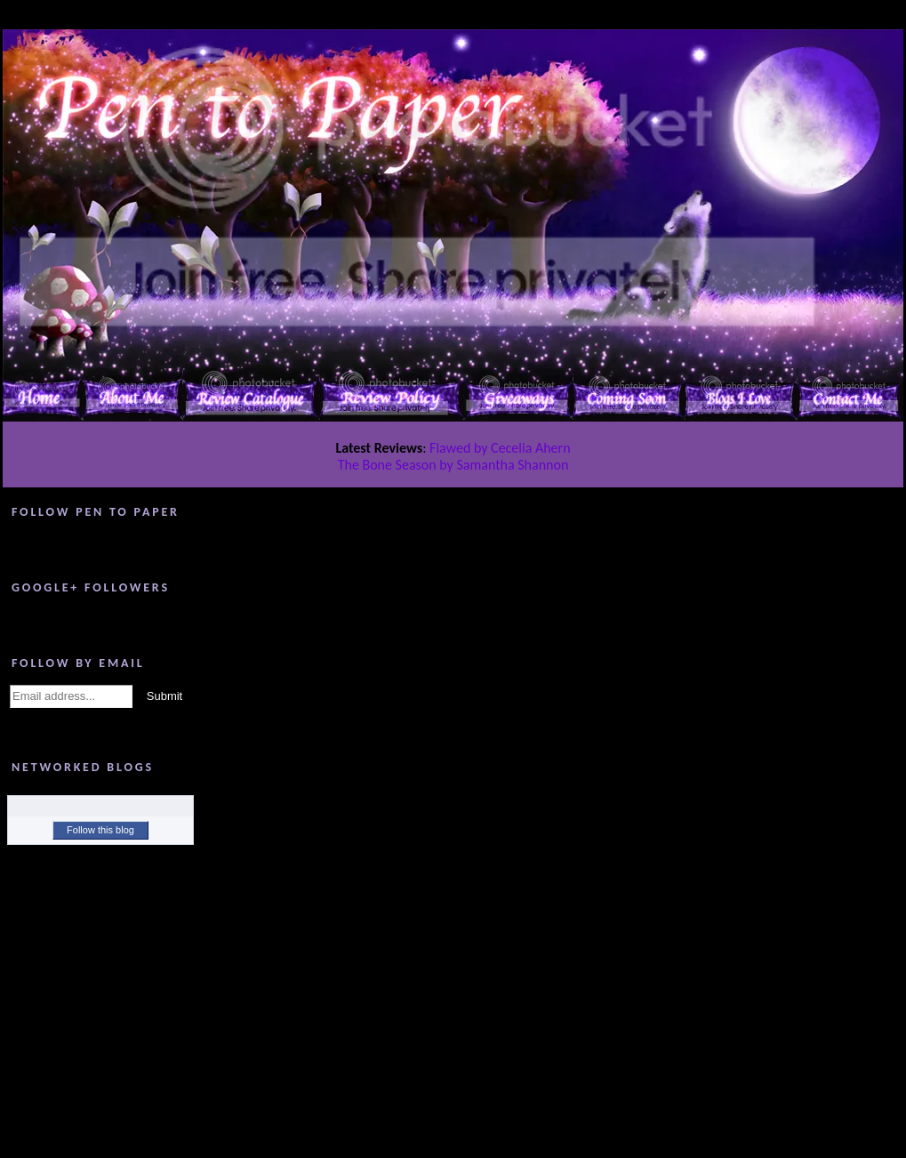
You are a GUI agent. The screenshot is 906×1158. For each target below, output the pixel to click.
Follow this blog (100, 829)
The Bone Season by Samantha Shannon (453, 464)
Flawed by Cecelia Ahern (500, 447)
